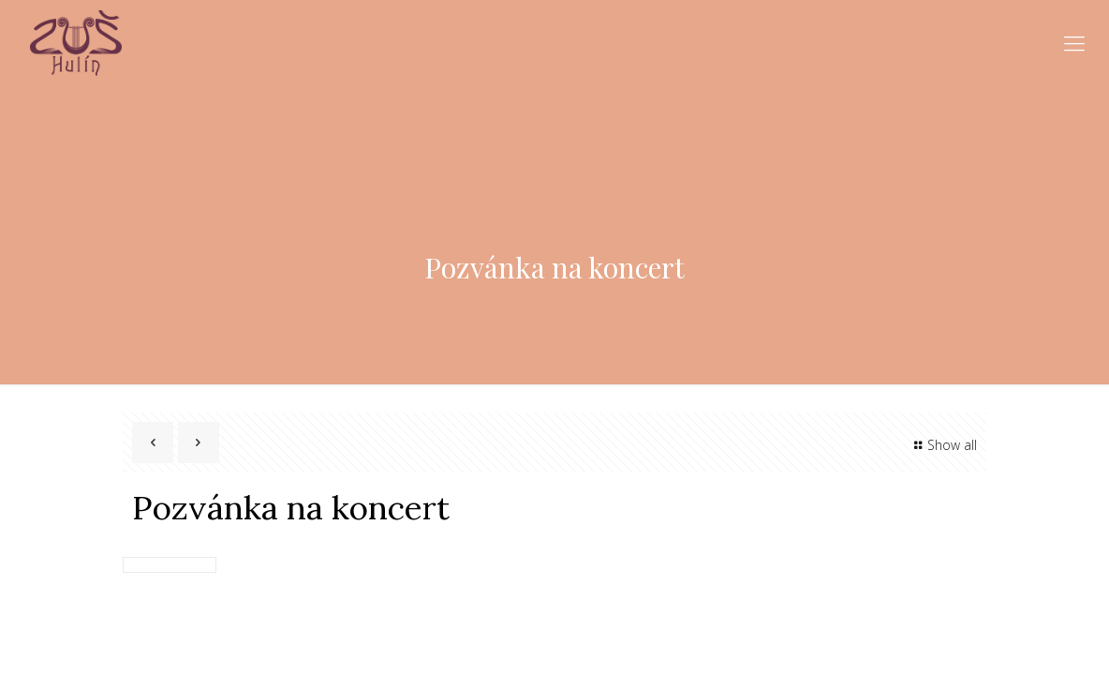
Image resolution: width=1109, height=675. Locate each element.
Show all (943, 445)
